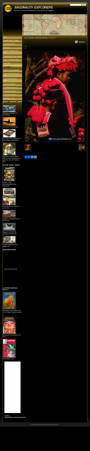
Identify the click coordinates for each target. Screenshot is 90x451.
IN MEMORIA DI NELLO (10, 87)
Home (25, 37)
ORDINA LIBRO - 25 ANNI (11, 40)
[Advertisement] (45, 438)
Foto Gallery (31, 37)
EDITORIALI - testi (9, 98)
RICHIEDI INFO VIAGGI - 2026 (12, 56)
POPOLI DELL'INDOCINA (41, 37)
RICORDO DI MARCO (10, 91)
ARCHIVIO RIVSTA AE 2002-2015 (12, 74)
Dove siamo (7, 63)
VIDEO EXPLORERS (9, 84)
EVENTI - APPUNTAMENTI (11, 70)
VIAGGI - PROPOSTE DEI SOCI (11, 51)
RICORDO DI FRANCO (10, 94)
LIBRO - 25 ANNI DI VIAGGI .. (12, 59)
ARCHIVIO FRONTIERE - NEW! (11, 79)
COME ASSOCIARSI (9, 44)
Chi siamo (6, 47)
